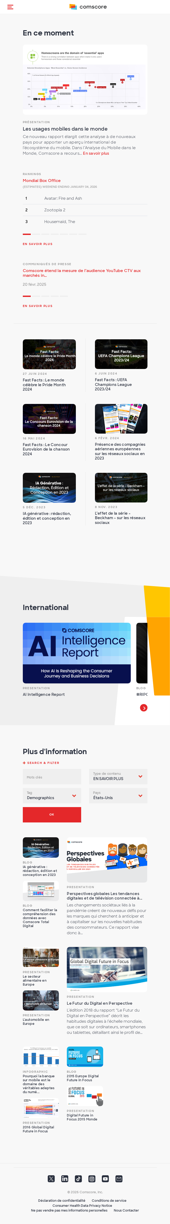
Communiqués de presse (47, 264)
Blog (141, 688)
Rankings (32, 174)
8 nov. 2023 (106, 507)
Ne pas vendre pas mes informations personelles (69, 1210)
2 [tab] (36, 235)
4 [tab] (55, 235)
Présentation (36, 122)
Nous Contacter (126, 1210)
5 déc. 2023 (34, 507)
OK (51, 814)
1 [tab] (27, 235)
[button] (10, 7)
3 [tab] (45, 235)
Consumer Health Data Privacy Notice (82, 1206)
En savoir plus (96, 153)
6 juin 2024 (106, 373)
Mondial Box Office (42, 180)
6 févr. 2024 (107, 438)
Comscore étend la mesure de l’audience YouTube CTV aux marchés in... (82, 273)
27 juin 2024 (35, 374)
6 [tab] (73, 235)
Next (143, 707)
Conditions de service (109, 1201)
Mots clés (34, 777)
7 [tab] (82, 235)
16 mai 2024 (34, 438)
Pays (97, 793)
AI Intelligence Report (44, 694)
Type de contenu (107, 774)
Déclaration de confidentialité (61, 1201)
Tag (29, 793)
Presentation (36, 688)
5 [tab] (64, 235)
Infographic (35, 1072)
